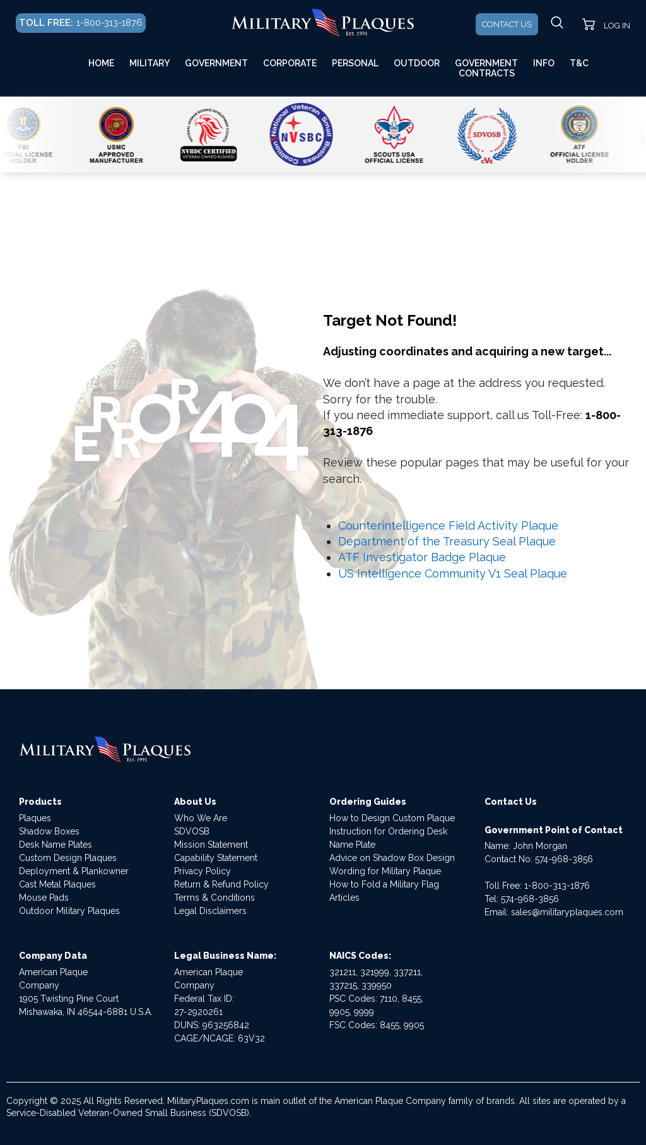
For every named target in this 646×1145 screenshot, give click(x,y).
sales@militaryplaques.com (567, 912)
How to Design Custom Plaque (392, 818)
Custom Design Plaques (68, 858)
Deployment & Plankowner (74, 871)
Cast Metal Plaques (57, 884)
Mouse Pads (44, 898)
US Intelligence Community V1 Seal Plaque (452, 573)
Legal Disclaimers (210, 911)
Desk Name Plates (55, 844)
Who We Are (200, 818)
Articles (344, 898)
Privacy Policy (202, 871)
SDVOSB (191, 831)
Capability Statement (215, 858)
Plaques (35, 818)
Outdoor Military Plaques (69, 911)
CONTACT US (507, 24)
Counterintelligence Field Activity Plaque (448, 525)
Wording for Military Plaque (385, 871)
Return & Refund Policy (221, 884)
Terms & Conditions (214, 898)
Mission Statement (211, 844)
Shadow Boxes (49, 831)
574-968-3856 (564, 859)
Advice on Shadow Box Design (392, 858)
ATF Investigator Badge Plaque (422, 557)
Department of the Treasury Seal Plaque (447, 541)
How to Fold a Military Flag (384, 884)
